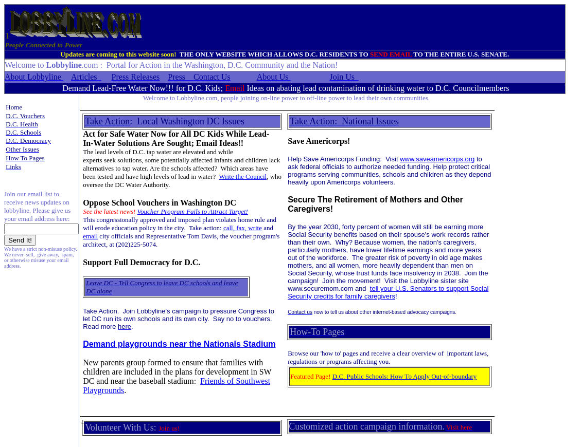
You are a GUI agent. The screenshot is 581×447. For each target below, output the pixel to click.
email (90, 236)
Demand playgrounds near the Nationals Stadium (179, 344)
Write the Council (243, 176)
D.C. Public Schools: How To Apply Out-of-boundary (404, 376)
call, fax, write (242, 228)
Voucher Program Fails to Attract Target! (192, 211)
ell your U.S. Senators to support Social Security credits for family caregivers (388, 292)
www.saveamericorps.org (437, 159)
